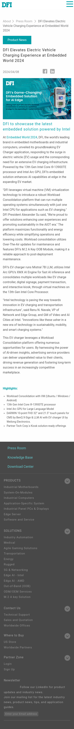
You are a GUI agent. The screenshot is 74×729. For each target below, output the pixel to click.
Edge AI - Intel (14, 575)
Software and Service (19, 519)
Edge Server (12, 514)
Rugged (9, 564)
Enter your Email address (21, 713)
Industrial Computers (19, 498)
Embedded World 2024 (22, 137)
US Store (10, 642)
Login (8, 664)
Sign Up (9, 669)
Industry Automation (18, 537)
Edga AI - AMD (14, 580)
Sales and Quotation (18, 620)
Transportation (14, 553)
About (7, 21)
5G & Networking (16, 570)
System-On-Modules (18, 492)
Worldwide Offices (17, 625)
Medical (9, 542)
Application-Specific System (24, 503)
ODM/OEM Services (18, 591)
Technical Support (17, 614)
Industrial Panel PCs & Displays (26, 508)
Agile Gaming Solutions (20, 548)
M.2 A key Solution (17, 597)
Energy (8, 559)
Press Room (24, 21)
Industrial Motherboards (21, 487)
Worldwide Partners (18, 647)
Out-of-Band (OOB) (17, 586)
